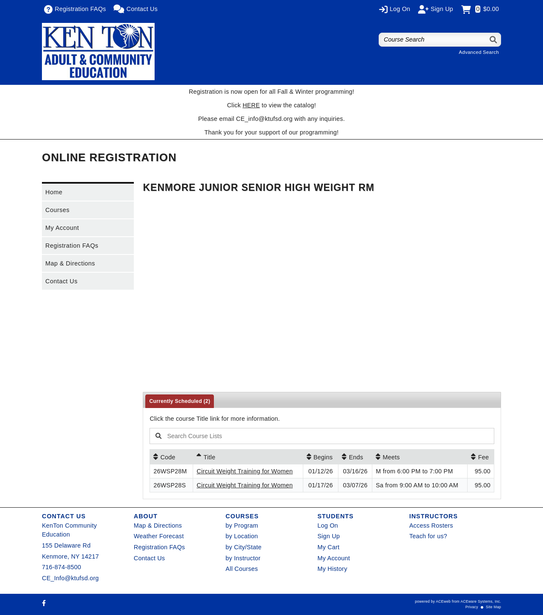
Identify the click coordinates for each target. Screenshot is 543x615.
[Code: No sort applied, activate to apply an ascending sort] (171, 457)
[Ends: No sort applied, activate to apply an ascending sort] (355, 457)
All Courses (242, 568)
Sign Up (328, 536)
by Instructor (243, 558)
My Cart (328, 547)
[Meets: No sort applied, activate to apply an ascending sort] (419, 457)
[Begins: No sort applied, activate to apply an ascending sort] (320, 457)
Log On (327, 525)
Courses (57, 210)
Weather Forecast (159, 536)
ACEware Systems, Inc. (480, 601)
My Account (62, 227)
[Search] (494, 39)
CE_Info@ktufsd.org (70, 578)
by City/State (244, 547)
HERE (251, 105)
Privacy (471, 607)
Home (53, 192)
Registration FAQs (71, 245)
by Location (242, 536)
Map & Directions (70, 263)
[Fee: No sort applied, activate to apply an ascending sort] (481, 457)
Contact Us (61, 281)
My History (332, 568)
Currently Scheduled (179, 401)
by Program (242, 525)
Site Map (493, 607)
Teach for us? (428, 536)
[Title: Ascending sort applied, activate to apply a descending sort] (247, 457)
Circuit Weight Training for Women (245, 471)
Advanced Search (479, 52)
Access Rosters (431, 525)
